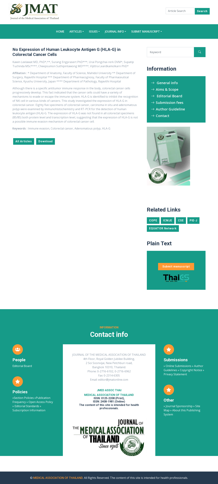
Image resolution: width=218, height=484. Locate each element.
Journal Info (114, 31)
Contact (160, 115)
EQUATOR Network (163, 228)
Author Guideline (168, 109)
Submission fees (167, 102)
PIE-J (193, 220)
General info (164, 82)
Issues (93, 31)
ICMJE (167, 220)
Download (45, 141)
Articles (75, 31)
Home (60, 31)
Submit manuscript (145, 31)
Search (202, 11)
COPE (153, 220)
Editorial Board (166, 96)
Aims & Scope (164, 89)
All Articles (23, 141)
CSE (181, 220)
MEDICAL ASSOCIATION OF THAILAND (58, 478)
